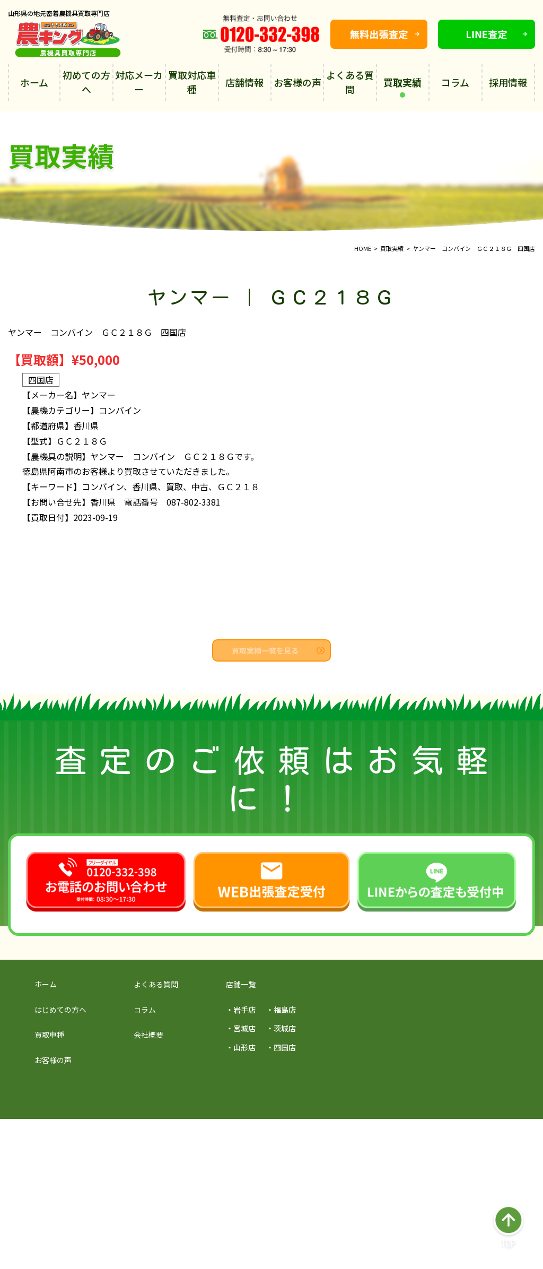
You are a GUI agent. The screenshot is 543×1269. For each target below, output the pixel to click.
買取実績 (402, 86)
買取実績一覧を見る (278, 650)
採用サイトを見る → (115, 1136)
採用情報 (508, 82)
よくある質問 (350, 82)
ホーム (34, 82)
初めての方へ (86, 82)
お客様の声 (297, 82)
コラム (455, 82)
